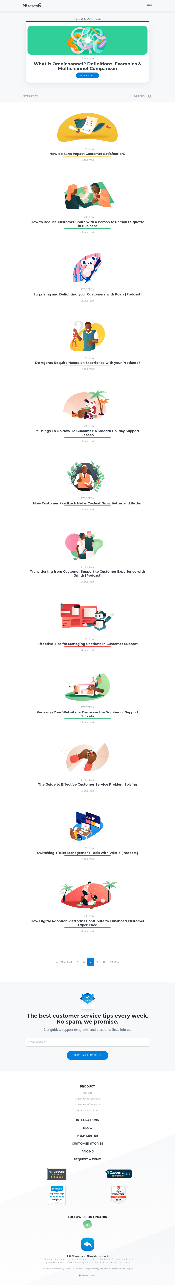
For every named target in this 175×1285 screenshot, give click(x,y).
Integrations (87, 1120)
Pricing (87, 1151)
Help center (87, 1135)
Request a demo (87, 1159)
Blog (87, 1128)
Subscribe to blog (87, 1055)
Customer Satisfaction (87, 1098)
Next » (114, 962)
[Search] (124, 96)
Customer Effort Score (87, 1104)
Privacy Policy (99, 1268)
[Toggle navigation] (149, 6)
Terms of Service (119, 1268)
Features (87, 1092)
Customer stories (87, 1143)
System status (87, 1275)
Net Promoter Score (87, 1110)
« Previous (64, 962)
